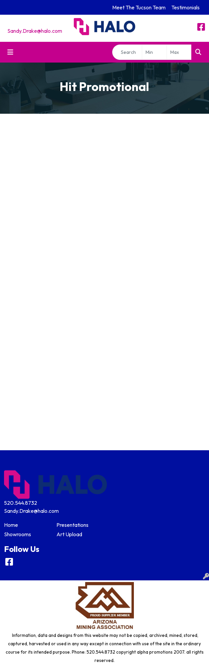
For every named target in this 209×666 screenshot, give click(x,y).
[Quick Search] (127, 52)
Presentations (72, 524)
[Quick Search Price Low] (154, 52)
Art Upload (69, 534)
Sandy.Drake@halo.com (34, 30)
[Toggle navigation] (10, 52)
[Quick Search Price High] (179, 52)
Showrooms (17, 534)
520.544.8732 (20, 502)
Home (11, 524)
